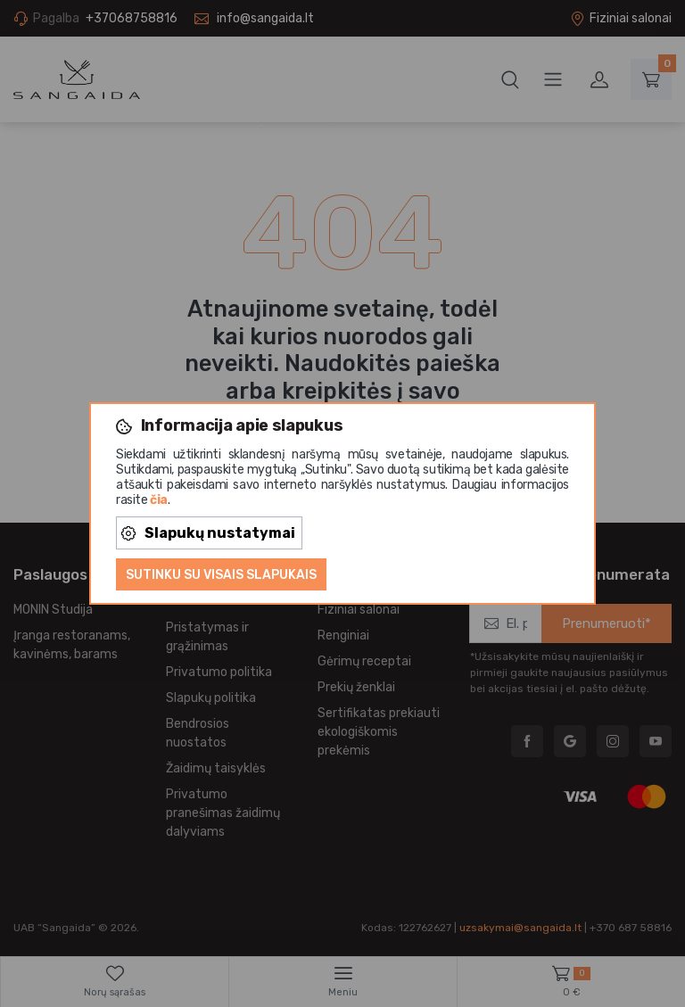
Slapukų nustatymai (208, 532)
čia (159, 500)
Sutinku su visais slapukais (221, 574)
